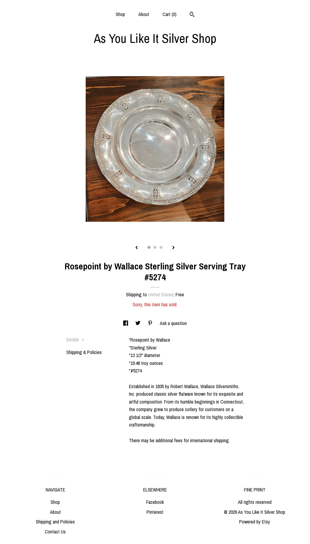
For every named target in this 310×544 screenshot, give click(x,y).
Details (75, 339)
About (143, 14)
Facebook (155, 502)
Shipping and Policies (55, 521)
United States (160, 294)
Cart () (169, 14)
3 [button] (161, 247)
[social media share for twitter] (138, 323)
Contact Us (55, 531)
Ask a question (173, 323)
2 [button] (155, 247)
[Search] (192, 15)
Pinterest (155, 512)
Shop (120, 14)
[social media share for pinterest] (151, 323)
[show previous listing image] (136, 248)
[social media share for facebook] (126, 323)
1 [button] (148, 247)
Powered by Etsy (254, 521)
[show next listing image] (173, 248)
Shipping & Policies (84, 352)
